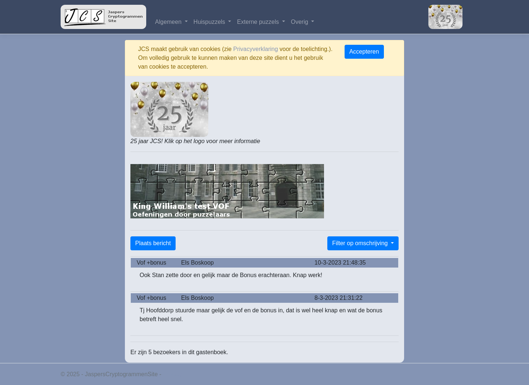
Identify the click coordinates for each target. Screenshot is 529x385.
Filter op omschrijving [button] (360, 243)
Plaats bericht (153, 243)
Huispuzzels (210, 22)
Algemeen (169, 22)
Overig (300, 22)
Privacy (172, 374)
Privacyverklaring (255, 49)
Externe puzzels (258, 22)
